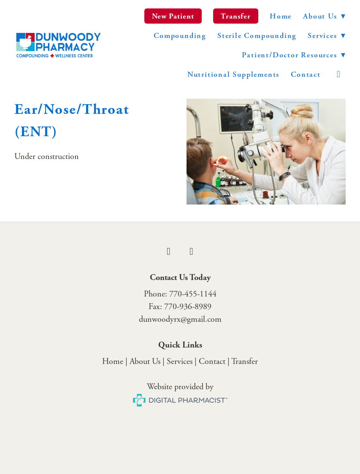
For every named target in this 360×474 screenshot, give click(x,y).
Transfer (236, 16)
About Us (324, 16)
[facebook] (169, 251)
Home (281, 16)
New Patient (173, 16)
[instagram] (339, 74)
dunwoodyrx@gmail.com (180, 319)
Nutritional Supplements (233, 74)
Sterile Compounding (256, 35)
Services (179, 361)
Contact (306, 74)
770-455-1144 (193, 294)
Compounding (180, 35)
